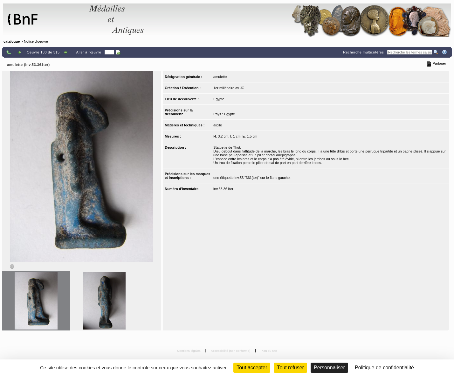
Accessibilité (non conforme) (231, 350)
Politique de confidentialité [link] (384, 367)
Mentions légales (189, 350)
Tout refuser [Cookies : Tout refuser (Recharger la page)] (290, 367)
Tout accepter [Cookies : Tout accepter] (252, 367)
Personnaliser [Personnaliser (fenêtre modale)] (329, 367)
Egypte (218, 99)
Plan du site (269, 350)
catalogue (11, 41)
